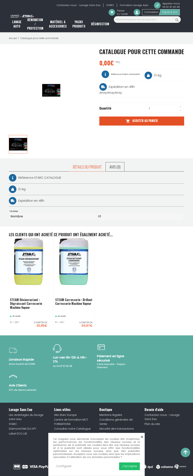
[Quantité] (161, 109)
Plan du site (152, 424)
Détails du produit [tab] (87, 167)
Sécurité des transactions (116, 429)
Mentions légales (110, 415)
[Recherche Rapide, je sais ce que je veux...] (147, 19)
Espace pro (170, 12)
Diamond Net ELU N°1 (22, 429)
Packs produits (78, 24)
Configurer (64, 466)
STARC (110, 5)
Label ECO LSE (18, 433)
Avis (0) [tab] (115, 167)
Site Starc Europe (65, 415)
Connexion (151, 12)
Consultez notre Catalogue (72, 429)
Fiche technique (13, 211)
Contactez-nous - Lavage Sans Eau (78, 5)
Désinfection (100, 24)
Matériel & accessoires (58, 24)
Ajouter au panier (142, 120)
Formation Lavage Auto (134, 5)
